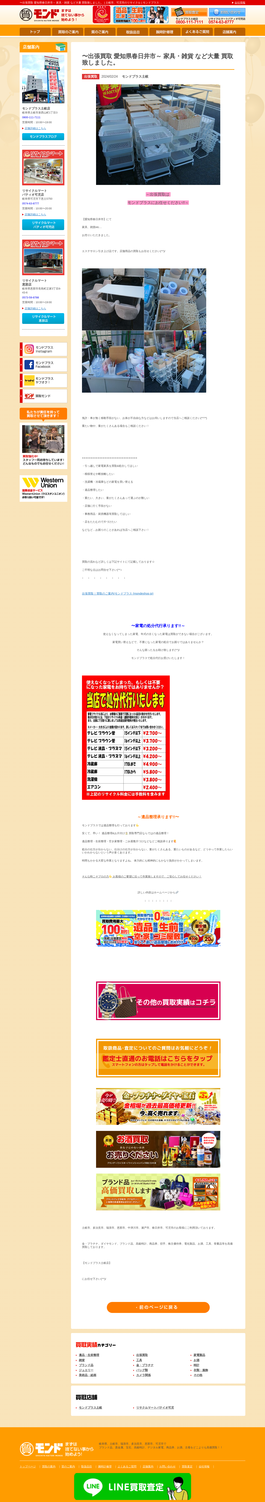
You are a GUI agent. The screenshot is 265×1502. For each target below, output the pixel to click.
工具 (139, 1360)
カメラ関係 (143, 1375)
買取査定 (187, 1466)
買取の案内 (48, 1466)
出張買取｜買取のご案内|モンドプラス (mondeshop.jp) (117, 593)
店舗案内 (229, 32)
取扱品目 (132, 32)
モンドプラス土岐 (90, 1407)
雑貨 (82, 1360)
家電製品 (199, 1355)
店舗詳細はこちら (35, 128)
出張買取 (142, 1355)
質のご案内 (100, 32)
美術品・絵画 (87, 1375)
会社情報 (240, 2)
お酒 (196, 1360)
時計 (196, 1365)
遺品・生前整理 (89, 1355)
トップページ (28, 1466)
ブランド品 (86, 1365)
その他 (198, 1375)
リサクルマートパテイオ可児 (155, 1407)
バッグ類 (142, 1370)
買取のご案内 (67, 32)
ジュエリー (86, 1370)
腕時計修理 (165, 32)
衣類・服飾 (201, 1370)
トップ (35, 32)
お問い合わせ (167, 1466)
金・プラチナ (145, 1365)
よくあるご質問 (197, 32)
